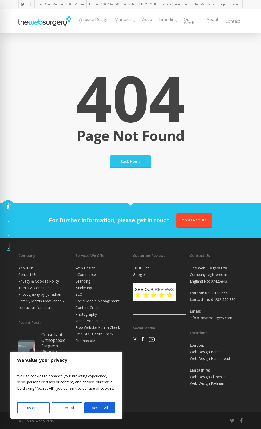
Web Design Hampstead (210, 358)
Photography (86, 314)
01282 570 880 (223, 299)
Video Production (89, 320)
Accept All (100, 407)
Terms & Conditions (34, 287)
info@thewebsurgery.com (211, 317)
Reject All (67, 407)
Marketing (83, 287)
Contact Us (194, 220)
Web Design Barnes (206, 351)
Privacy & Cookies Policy (38, 281)
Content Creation (89, 307)
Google (139, 274)
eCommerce (85, 274)
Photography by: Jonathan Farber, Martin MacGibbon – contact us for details (41, 301)
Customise (33, 407)
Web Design (85, 267)
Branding (82, 281)
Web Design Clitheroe (208, 376)
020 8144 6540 (217, 292)
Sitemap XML (86, 340)
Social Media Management (97, 301)
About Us (26, 267)
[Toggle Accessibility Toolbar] (8, 206)
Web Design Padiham (207, 383)
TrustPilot (141, 267)
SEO (78, 294)
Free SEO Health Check (94, 334)
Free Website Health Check (97, 327)
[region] (66, 385)
